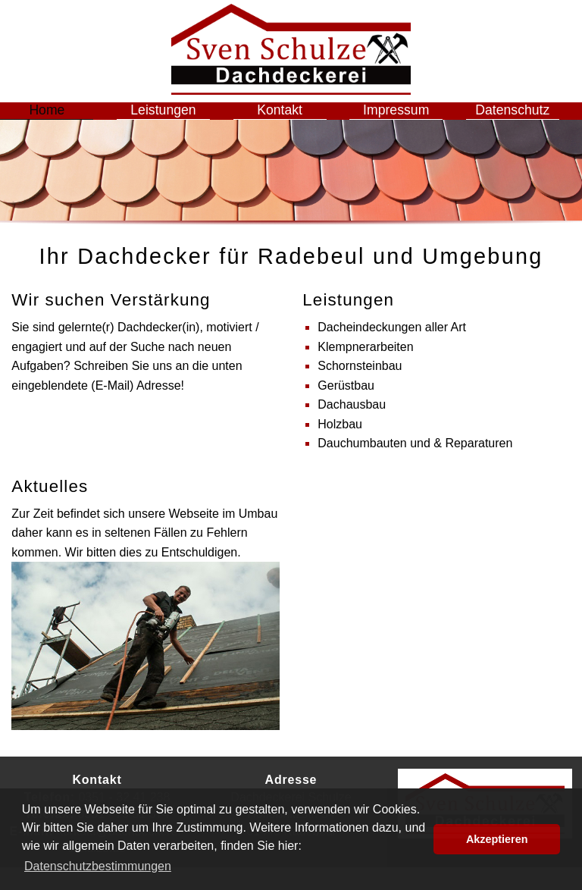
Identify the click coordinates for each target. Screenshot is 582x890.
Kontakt (291, 121)
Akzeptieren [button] (497, 839)
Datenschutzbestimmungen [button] (97, 866)
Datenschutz (523, 121)
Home (58, 121)
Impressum (407, 121)
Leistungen (175, 121)
